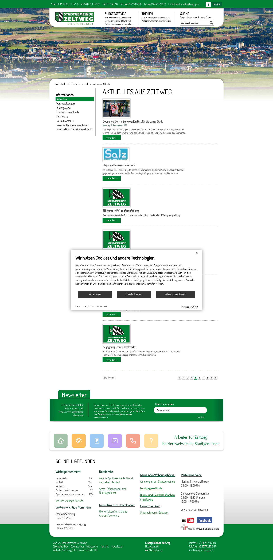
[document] (136, 272)
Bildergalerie (63, 108)
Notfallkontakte (65, 121)
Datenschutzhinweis (98, 306)
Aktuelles (107, 84)
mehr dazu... (111, 137)
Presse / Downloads (67, 112)
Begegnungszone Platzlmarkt (119, 347)
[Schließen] (197, 252)
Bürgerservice (120, 18)
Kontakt (104, 546)
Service (216, 4)
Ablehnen (95, 294)
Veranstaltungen (65, 103)
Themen (157, 16)
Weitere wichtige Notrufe (69, 501)
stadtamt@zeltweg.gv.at (187, 4)
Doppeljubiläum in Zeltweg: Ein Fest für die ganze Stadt (133, 121)
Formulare (62, 116)
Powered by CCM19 (189, 306)
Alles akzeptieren (175, 294)
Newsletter (117, 546)
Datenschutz (77, 546)
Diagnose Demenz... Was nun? (119, 165)
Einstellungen (134, 294)
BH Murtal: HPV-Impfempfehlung (121, 211)
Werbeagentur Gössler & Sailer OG (80, 550)
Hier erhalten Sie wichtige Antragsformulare (113, 513)
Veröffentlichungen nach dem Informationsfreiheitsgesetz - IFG (74, 127)
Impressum (92, 546)
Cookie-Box (60, 546)
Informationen (94, 84)
